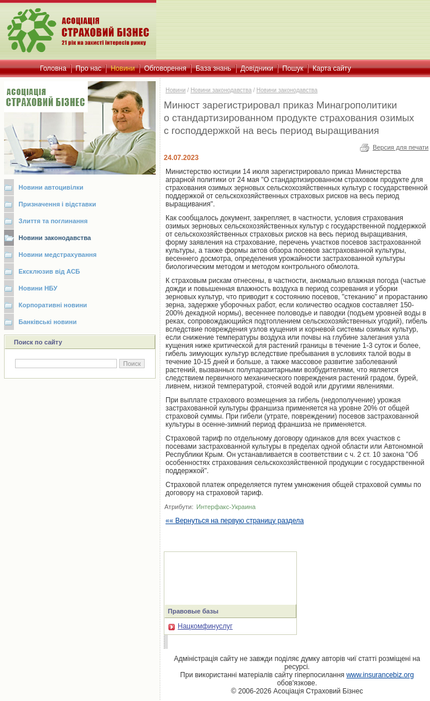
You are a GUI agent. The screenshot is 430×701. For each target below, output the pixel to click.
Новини (176, 90)
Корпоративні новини (53, 305)
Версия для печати (401, 147)
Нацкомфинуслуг (200, 626)
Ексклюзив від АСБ (49, 271)
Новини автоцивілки (51, 187)
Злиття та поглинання (53, 220)
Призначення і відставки (57, 204)
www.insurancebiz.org (380, 675)
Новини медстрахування (58, 254)
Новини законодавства (55, 237)
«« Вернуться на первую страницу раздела (235, 521)
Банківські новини (48, 321)
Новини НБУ (38, 288)
